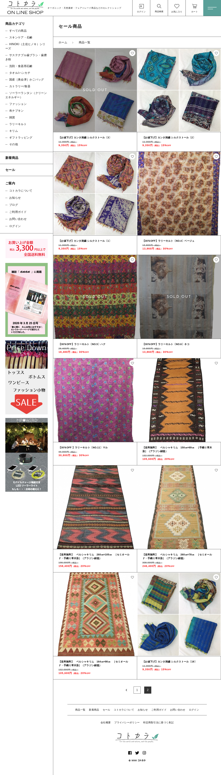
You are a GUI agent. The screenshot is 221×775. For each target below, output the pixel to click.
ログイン (194, 709)
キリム (13, 130)
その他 (13, 144)
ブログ (13, 204)
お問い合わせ (177, 709)
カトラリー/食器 (19, 86)
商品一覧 (80, 709)
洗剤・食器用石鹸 (20, 66)
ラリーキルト (18, 124)
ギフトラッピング (20, 137)
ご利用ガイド (159, 709)
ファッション (18, 103)
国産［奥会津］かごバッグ (26, 79)
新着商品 (94, 709)
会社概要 (106, 722)
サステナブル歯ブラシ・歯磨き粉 (26, 57)
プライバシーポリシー (127, 722)
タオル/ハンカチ (19, 72)
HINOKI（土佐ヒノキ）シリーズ (25, 46)
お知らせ (143, 709)
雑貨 (12, 117)
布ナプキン (16, 110)
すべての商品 (18, 30)
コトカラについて (124, 709)
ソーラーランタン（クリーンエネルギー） (26, 95)
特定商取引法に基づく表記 (158, 722)
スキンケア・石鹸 (20, 37)
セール (106, 709)
